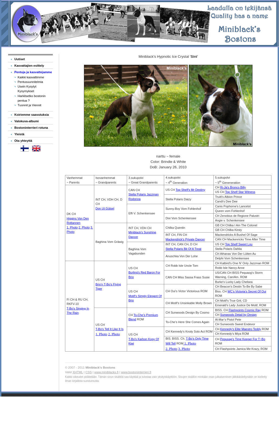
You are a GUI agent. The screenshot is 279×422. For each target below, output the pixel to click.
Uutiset (19, 59)
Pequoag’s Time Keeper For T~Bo (242, 339)
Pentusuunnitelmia (30, 81)
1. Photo (72, 227)
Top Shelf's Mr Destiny (190, 189)
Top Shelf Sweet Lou (238, 244)
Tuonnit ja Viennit (29, 105)
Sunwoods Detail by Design (238, 314)
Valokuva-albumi (26, 121)
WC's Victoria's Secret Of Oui (247, 291)
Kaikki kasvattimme (31, 77)
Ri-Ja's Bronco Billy (233, 187)
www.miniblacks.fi (106, 372)
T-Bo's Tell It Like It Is (110, 329)
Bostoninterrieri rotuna (31, 127)
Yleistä (19, 134)
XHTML (78, 372)
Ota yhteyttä (23, 140)
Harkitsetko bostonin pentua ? (32, 98)
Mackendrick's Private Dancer (185, 239)
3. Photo (184, 349)
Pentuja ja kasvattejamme (33, 72)
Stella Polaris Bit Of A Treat (183, 248)
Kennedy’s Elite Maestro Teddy (240, 329)
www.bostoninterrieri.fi (136, 372)
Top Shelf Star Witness (240, 192)
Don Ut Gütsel (105, 208)
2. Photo (84, 227)
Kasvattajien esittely (29, 65)
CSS (88, 372)
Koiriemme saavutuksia (31, 114)
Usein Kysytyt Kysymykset (27, 89)
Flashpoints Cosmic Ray (245, 310)
